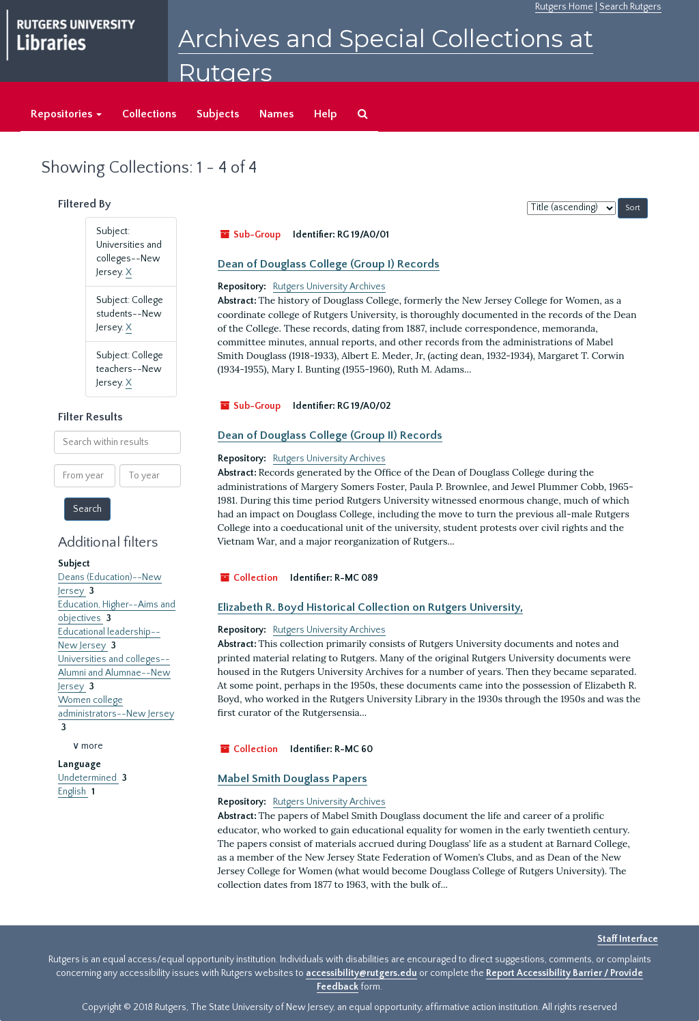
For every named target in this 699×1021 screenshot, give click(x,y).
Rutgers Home (564, 6)
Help (325, 114)
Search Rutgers (630, 6)
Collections (149, 114)
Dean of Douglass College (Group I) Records (329, 264)
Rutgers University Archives (329, 286)
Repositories (66, 114)
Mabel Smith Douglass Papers (292, 779)
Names (276, 114)
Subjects (218, 114)
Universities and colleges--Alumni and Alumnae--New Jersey (114, 673)
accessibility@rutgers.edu (361, 973)
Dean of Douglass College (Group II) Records (330, 435)
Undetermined (88, 778)
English (73, 791)
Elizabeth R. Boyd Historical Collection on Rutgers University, (370, 607)
